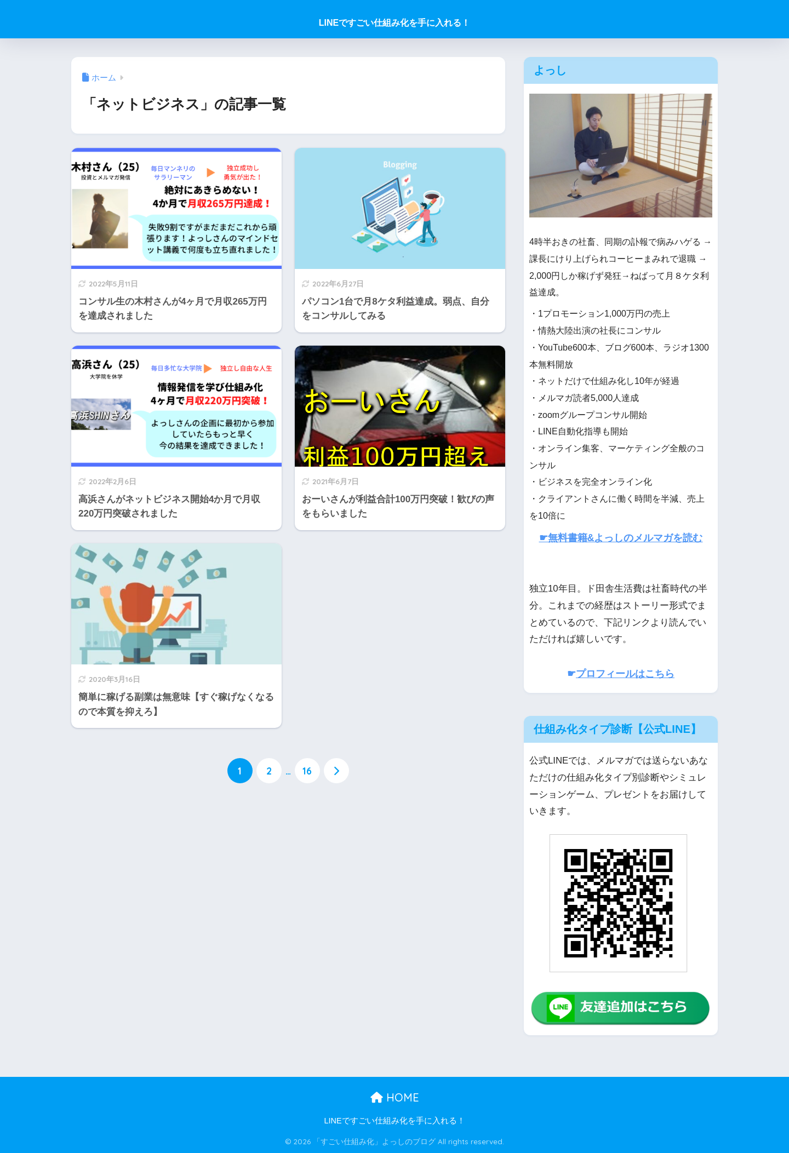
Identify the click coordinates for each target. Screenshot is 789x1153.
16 (307, 771)
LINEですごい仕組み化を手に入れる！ (394, 22)
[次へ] (336, 770)
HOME (394, 1097)
